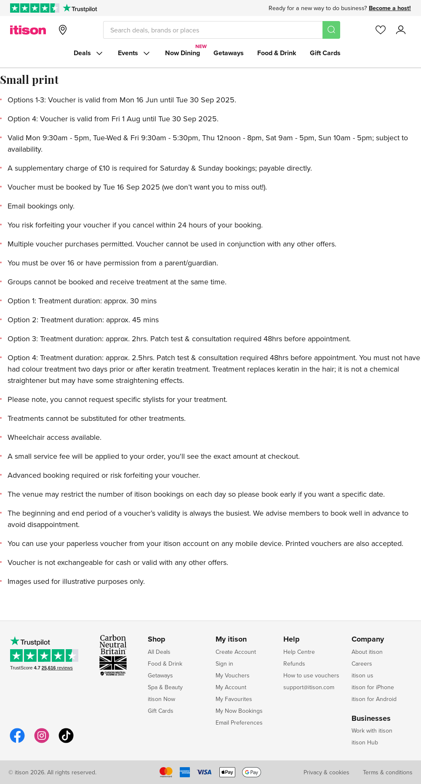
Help (291, 639)
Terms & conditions (388, 772)
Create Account (236, 652)
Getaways (228, 53)
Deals (89, 53)
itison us (362, 675)
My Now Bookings (239, 710)
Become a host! (390, 8)
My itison (231, 639)
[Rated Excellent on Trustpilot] (34, 8)
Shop (156, 639)
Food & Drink (276, 53)
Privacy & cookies (326, 772)
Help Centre (299, 652)
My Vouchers (233, 675)
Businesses (371, 719)
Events (135, 53)
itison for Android (374, 699)
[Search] (331, 30)
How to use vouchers (311, 675)
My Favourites (234, 699)
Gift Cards (325, 53)
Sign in (224, 663)
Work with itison (372, 730)
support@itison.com (308, 687)
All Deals (159, 652)
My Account (231, 687)
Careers (362, 663)
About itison (367, 652)
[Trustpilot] (80, 8)
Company (368, 639)
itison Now (161, 699)
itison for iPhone (373, 687)
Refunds (294, 663)
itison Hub (365, 742)
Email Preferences (239, 722)
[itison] (28, 30)
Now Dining (182, 53)
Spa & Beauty (165, 687)
